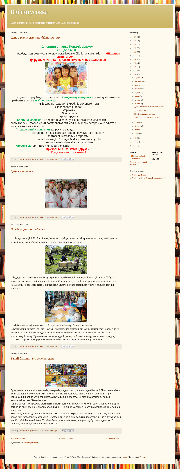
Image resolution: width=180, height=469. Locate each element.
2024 (135, 44)
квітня (137, 122)
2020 (135, 59)
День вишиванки (22, 171)
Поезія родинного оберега (28, 229)
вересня (138, 89)
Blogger (143, 457)
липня (137, 96)
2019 (135, 63)
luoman (125, 457)
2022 (135, 52)
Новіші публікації (18, 438)
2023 (135, 48)
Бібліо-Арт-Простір (140, 175)
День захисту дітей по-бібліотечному (36, 37)
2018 (135, 67)
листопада (139, 81)
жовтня (138, 85)
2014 (135, 142)
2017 (135, 71)
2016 (135, 74)
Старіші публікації (113, 438)
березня (138, 126)
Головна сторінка (66, 438)
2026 (135, 37)
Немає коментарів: (51, 159)
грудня (137, 77)
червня (138, 100)
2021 (135, 56)
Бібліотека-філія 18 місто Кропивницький (148, 178)
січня (137, 133)
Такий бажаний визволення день (32, 358)
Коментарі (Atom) (31, 443)
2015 (135, 138)
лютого (138, 130)
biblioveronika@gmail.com (139, 157)
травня (138, 104)
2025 (135, 41)
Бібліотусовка (29, 11)
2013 (135, 146)
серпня (138, 93)
